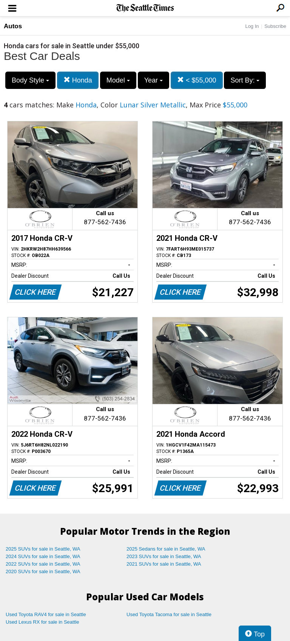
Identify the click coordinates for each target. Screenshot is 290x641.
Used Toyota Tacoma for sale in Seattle (168, 614)
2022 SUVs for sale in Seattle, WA (43, 564)
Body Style (30, 80)
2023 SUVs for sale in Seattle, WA (163, 556)
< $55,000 (196, 80)
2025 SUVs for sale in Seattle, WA (43, 549)
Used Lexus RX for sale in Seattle (42, 622)
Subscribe (275, 26)
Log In (252, 26)
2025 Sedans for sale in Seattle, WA (165, 549)
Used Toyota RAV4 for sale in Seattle (46, 614)
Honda (77, 80)
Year (153, 80)
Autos (13, 26)
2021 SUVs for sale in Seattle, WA (163, 564)
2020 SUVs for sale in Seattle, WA (43, 571)
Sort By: (244, 80)
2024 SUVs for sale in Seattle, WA (43, 556)
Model (118, 80)
